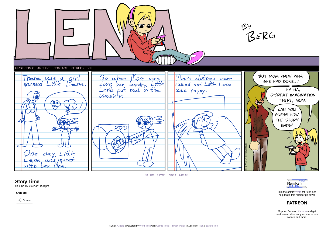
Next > (172, 175)
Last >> (183, 175)
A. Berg (120, 225)
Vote (298, 191)
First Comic (24, 68)
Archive (44, 68)
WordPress (145, 225)
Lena (166, 34)
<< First (149, 175)
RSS (201, 225)
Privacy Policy (178, 225)
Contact (61, 68)
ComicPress (162, 225)
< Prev (160, 175)
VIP (89, 68)
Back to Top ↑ (213, 225)
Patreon (78, 68)
